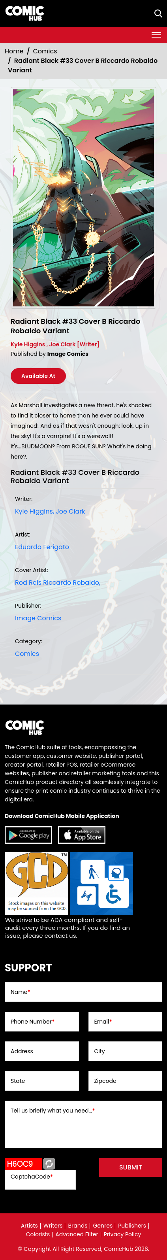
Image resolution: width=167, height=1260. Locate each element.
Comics (45, 51)
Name (20, 992)
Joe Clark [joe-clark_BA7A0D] (70, 511)
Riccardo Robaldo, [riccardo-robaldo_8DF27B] (71, 582)
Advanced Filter (76, 1234)
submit (130, 1167)
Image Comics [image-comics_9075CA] (38, 618)
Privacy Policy (122, 1234)
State (18, 1081)
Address (22, 1051)
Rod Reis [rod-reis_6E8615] (28, 582)
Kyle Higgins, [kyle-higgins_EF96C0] (34, 511)
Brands (77, 1225)
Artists (29, 1225)
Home (14, 51)
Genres (103, 1225)
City (99, 1051)
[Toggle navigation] (156, 35)
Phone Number (32, 1021)
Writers (53, 1225)
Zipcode (105, 1081)
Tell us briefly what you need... (53, 1110)
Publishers (132, 1225)
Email (103, 1021)
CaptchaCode (32, 1176)
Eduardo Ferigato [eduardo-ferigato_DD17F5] (42, 547)
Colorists (38, 1234)
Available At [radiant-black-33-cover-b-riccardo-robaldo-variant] (38, 376)
